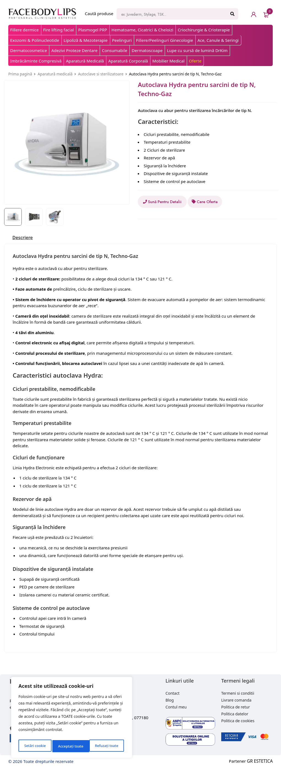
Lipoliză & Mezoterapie (86, 40)
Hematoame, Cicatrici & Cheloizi (143, 29)
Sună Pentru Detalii (166, 202)
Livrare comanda (236, 700)
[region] (71, 719)
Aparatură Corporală (128, 61)
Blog (170, 700)
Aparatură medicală (54, 74)
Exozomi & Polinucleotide (34, 40)
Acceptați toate (107, 746)
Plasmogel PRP (92, 29)
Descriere (23, 237)
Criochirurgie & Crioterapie (204, 29)
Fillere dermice (24, 29)
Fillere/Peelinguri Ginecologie (164, 40)
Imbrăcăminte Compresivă (35, 61)
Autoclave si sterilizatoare (100, 74)
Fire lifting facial (58, 29)
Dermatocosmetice (28, 50)
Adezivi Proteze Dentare (74, 50)
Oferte (195, 61)
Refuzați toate (69, 746)
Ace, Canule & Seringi (218, 40)
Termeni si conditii (237, 693)
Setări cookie (34, 746)
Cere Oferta (220, 202)
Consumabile (114, 50)
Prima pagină (20, 74)
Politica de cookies (238, 720)
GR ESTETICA (260, 761)
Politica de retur (235, 707)
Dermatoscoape (147, 50)
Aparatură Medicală (85, 61)
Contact (173, 693)
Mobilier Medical (168, 61)
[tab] (23, 237)
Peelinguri (122, 40)
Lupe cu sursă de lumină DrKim (197, 50)
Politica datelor (234, 713)
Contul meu (176, 707)
